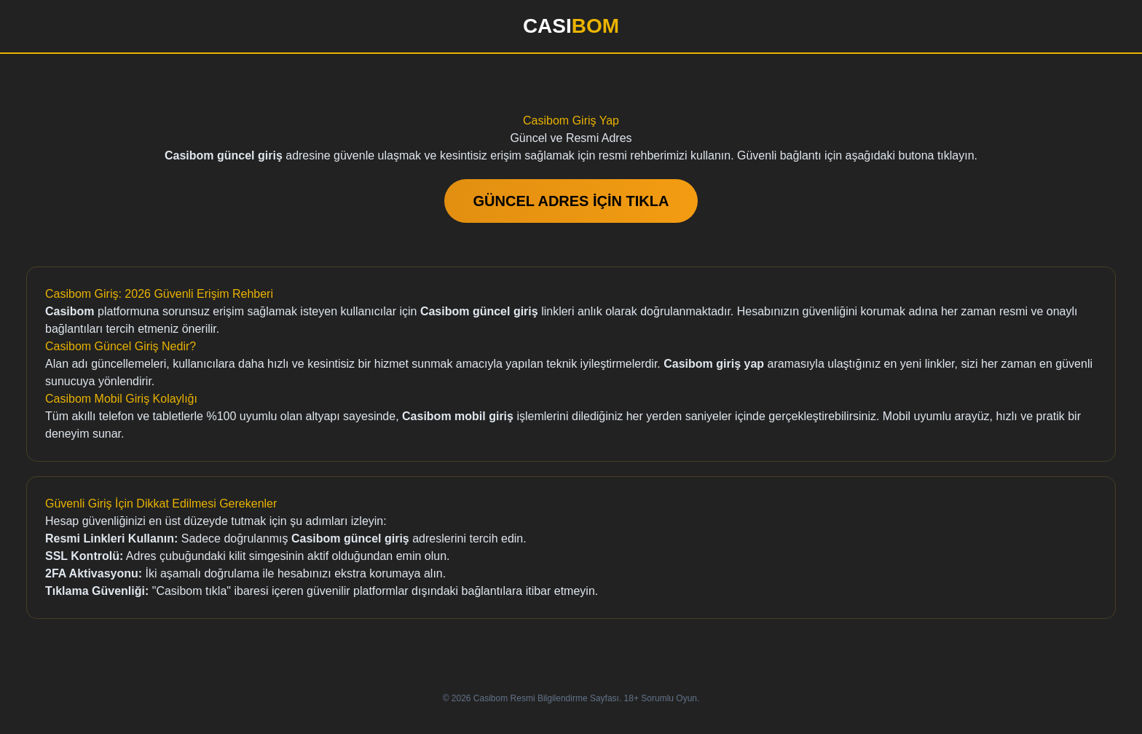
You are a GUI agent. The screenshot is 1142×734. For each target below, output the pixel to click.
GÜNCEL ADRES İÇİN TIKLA (571, 201)
